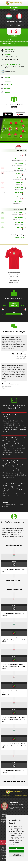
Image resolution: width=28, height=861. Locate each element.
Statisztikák (6, 81)
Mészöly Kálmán (19, 237)
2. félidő (23, 304)
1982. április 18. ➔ (10, 49)
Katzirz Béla (19, 154)
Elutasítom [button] (16, 851)
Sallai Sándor (19, 159)
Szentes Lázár (19, 192)
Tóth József (19, 168)
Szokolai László (18, 218)
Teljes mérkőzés (14, 304)
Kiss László (20, 197)
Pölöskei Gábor (18, 202)
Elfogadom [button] (16, 848)
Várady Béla (19, 227)
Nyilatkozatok (6, 85)
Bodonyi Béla (19, 187)
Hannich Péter (19, 173)
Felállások (5, 77)
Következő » (24, 10)
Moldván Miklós (18, 213)
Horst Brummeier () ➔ (12, 64)
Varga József (19, 222)
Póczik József (19, 183)
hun (8, 114)
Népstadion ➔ (9, 54)
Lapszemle (5, 88)
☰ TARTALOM (14, 7)
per (20, 114)
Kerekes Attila (19, 163)
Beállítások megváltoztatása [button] (17, 855)
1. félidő (5, 304)
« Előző (2, 10)
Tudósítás (5, 92)
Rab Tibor (20, 178)
